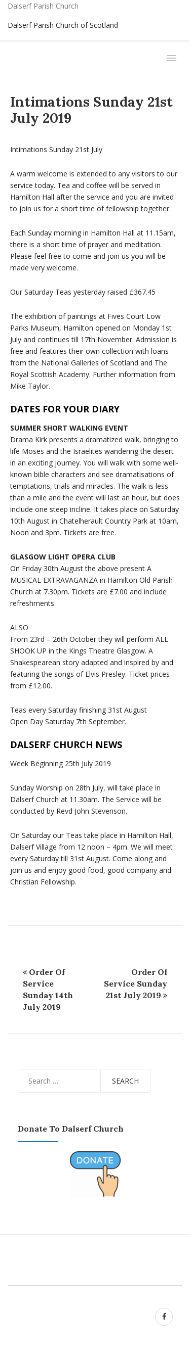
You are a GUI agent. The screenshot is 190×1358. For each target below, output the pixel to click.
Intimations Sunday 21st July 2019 (91, 109)
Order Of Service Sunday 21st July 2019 (135, 983)
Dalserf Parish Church (43, 6)
